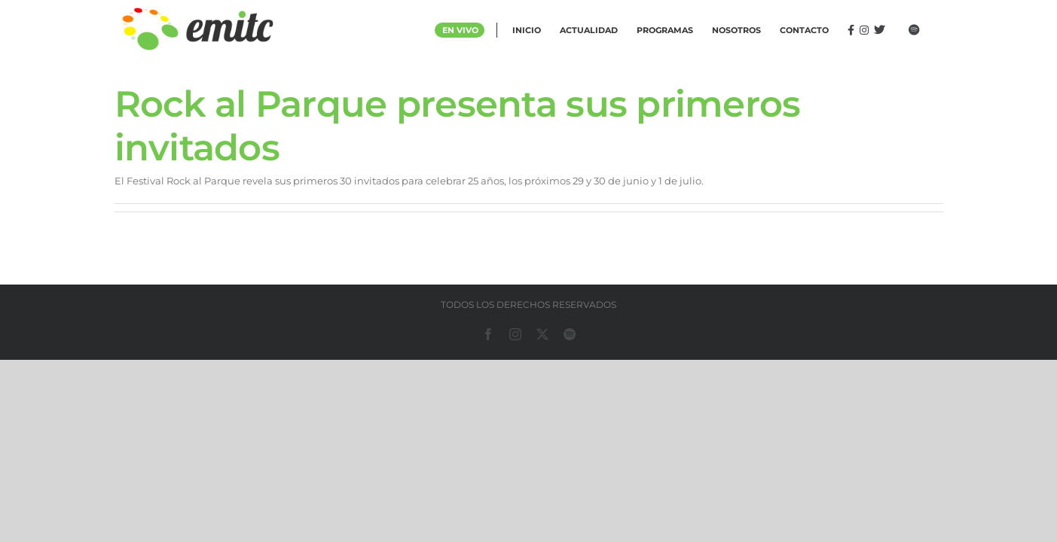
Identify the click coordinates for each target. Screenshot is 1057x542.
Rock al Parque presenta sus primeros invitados (458, 125)
